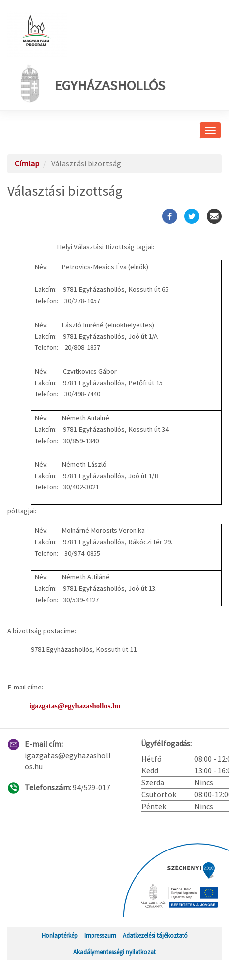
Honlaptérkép (60, 935)
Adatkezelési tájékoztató (155, 935)
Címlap (27, 163)
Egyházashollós (90, 83)
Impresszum (100, 935)
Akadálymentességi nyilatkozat (114, 952)
